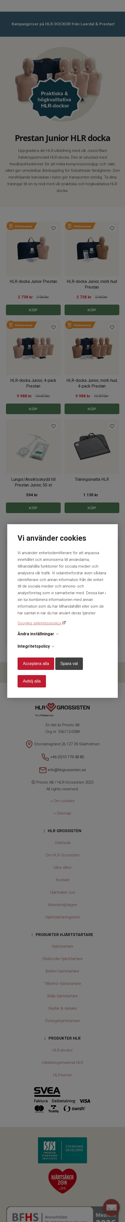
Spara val (69, 663)
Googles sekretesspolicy (40, 623)
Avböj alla (32, 681)
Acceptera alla (36, 663)
